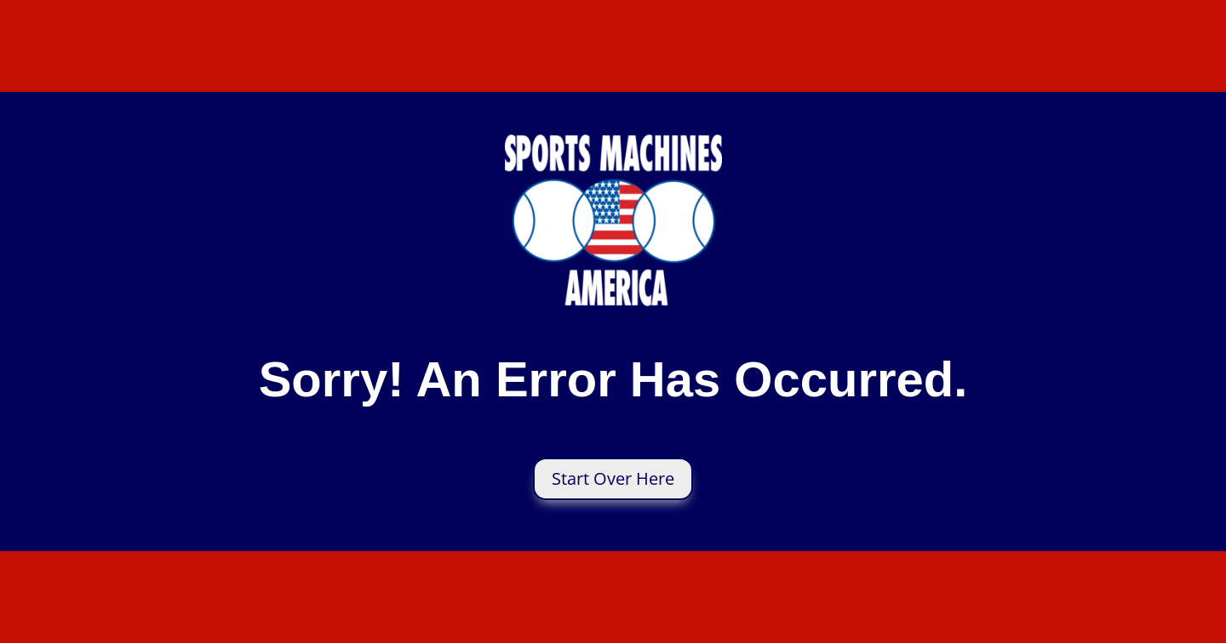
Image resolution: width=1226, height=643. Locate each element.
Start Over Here (613, 478)
